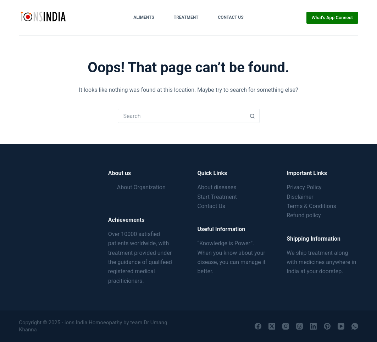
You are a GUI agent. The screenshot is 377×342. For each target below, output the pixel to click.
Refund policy (304, 215)
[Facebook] (258, 326)
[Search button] (252, 116)
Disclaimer (300, 197)
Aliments (143, 17)
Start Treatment (217, 197)
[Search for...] (181, 116)
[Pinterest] (327, 326)
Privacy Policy (304, 187)
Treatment (186, 17)
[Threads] (299, 326)
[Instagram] (285, 326)
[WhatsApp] (354, 326)
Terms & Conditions (311, 206)
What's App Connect (332, 17)
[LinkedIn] (313, 326)
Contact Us (230, 17)
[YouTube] (341, 326)
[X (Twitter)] (271, 326)
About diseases (217, 187)
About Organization (141, 187)
